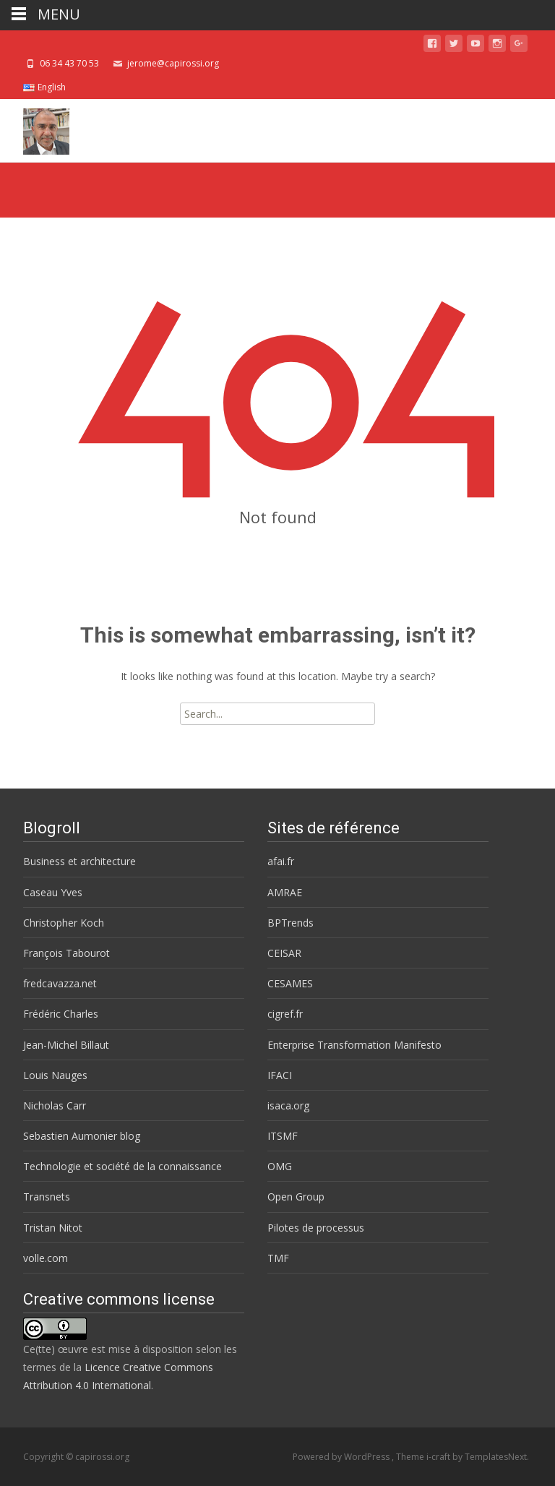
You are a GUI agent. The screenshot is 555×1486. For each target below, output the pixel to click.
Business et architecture (79, 861)
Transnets (46, 1196)
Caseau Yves (52, 892)
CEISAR (284, 953)
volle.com (45, 1258)
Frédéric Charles (60, 1014)
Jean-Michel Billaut (66, 1045)
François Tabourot (66, 953)
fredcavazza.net (60, 983)
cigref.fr (285, 1014)
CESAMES (290, 983)
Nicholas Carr (54, 1105)
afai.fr (280, 861)
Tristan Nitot (52, 1227)
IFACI (279, 1075)
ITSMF (282, 1136)
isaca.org (288, 1105)
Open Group (295, 1196)
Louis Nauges (55, 1075)
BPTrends (290, 922)
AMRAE (284, 892)
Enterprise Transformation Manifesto (354, 1045)
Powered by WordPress (342, 1457)
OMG (279, 1166)
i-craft (439, 1457)
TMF (278, 1258)
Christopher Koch (63, 922)
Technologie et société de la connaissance (122, 1166)
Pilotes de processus (315, 1227)
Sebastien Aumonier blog (81, 1136)
